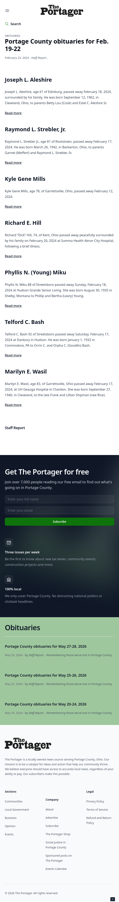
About (50, 809)
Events (9, 834)
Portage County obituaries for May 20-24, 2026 (45, 704)
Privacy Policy (95, 801)
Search (15, 24)
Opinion (10, 826)
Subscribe (52, 826)
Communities (14, 801)
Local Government (17, 809)
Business (11, 818)
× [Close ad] (112, 899)
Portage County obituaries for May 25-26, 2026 (45, 675)
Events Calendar (56, 869)
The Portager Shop (58, 834)
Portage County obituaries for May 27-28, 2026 (45, 646)
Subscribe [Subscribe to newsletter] (59, 521)
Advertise (52, 818)
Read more (13, 113)
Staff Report (38, 58)
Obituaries (12, 36)
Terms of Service (97, 809)
